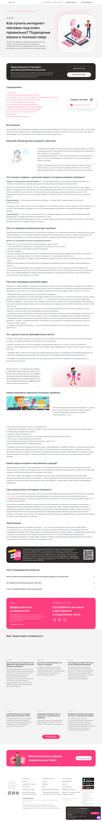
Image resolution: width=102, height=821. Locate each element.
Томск (60, 422)
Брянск (46, 400)
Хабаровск (62, 432)
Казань (31, 400)
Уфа (30, 426)
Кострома (46, 426)
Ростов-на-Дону (33, 416)
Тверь (60, 419)
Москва (31, 381)
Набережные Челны (49, 442)
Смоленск (61, 403)
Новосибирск (32, 397)
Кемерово (46, 419)
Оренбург (61, 387)
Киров (45, 422)
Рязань (61, 400)
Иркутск (46, 410)
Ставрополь (62, 410)
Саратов (46, 381)
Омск (30, 410)
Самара (31, 429)
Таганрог (31, 419)
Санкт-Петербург (33, 387)
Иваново (46, 403)
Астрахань (47, 393)
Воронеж (46, 384)
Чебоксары (62, 435)
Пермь (30, 442)
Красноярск (47, 387)
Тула (60, 426)
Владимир (31, 413)
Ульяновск (31, 439)
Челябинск (32, 406)
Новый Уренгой (63, 381)
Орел (60, 384)
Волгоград (31, 445)
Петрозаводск (63, 393)
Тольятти (31, 435)
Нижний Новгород (34, 403)
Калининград (47, 413)
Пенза (61, 390)
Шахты (30, 422)
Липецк (46, 435)
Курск (45, 432)
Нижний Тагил (33, 393)
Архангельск (47, 390)
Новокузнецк (47, 445)
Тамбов (61, 416)
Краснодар (32, 384)
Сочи (60, 406)
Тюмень (61, 429)
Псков (60, 397)
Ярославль (62, 439)
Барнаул (46, 397)
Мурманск (46, 439)
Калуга (46, 416)
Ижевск (46, 406)
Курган (46, 429)
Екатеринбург (32, 390)
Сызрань (31, 432)
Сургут (61, 413)
